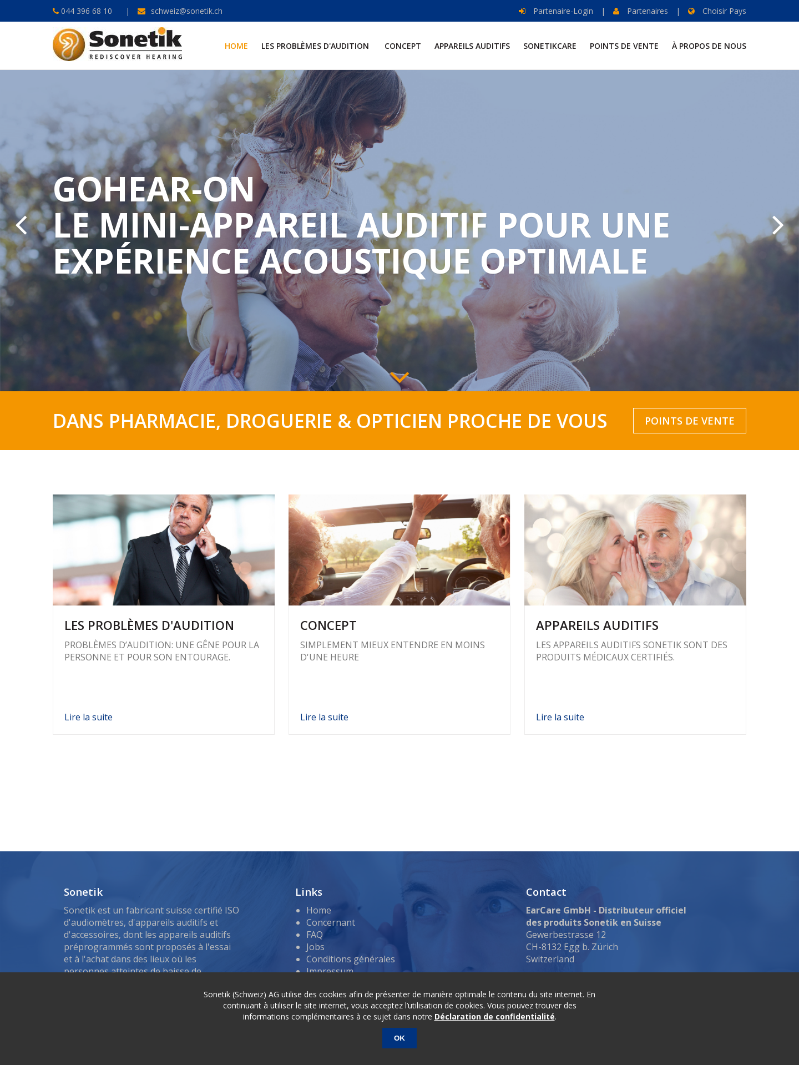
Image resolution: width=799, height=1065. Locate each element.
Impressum (329, 971)
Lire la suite (88, 717)
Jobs (315, 947)
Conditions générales (350, 959)
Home (318, 910)
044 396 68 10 (85, 11)
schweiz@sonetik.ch (186, 11)
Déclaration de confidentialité (494, 1016)
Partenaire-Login (556, 11)
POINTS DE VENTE (690, 420)
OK (399, 1038)
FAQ (314, 934)
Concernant (330, 922)
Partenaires (640, 11)
